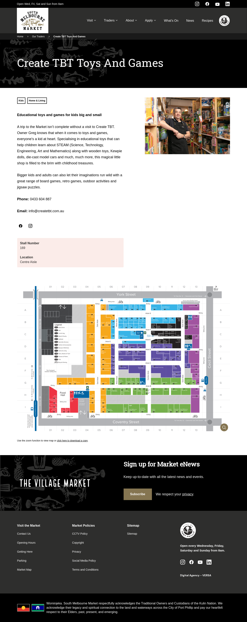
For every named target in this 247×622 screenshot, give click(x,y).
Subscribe (137, 494)
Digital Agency (190, 575)
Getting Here (25, 551)
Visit (91, 20)
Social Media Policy (84, 560)
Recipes (207, 20)
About (131, 20)
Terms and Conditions (85, 569)
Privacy (76, 551)
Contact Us (24, 533)
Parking (21, 560)
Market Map (24, 569)
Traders (111, 20)
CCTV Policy (79, 533)
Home (20, 36)
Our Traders (38, 36)
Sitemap (132, 533)
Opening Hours (26, 542)
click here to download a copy (72, 440)
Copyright (78, 542)
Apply (150, 20)
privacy (187, 494)
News (190, 20)
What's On (171, 20)
